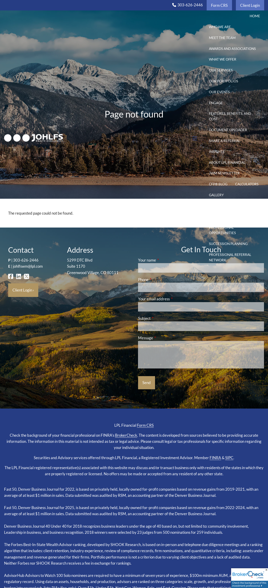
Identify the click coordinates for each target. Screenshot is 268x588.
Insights (216, 151)
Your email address (171, 298)
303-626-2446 (190, 4)
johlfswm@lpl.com (28, 266)
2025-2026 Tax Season (228, 206)
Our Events (219, 92)
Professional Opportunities (222, 230)
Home (255, 16)
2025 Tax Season (245, 216)
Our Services (221, 70)
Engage (216, 103)
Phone (161, 279)
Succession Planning (228, 244)
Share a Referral (224, 141)
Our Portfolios (223, 81)
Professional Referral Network (230, 257)
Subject (162, 318)
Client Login (250, 5)
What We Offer (222, 59)
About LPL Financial (227, 162)
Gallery (216, 195)
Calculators (246, 184)
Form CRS (219, 5)
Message (163, 338)
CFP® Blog (218, 184)
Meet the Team (222, 38)
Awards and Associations (232, 49)
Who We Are (220, 27)
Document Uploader (228, 130)
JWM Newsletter (224, 173)
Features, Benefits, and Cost (230, 116)
